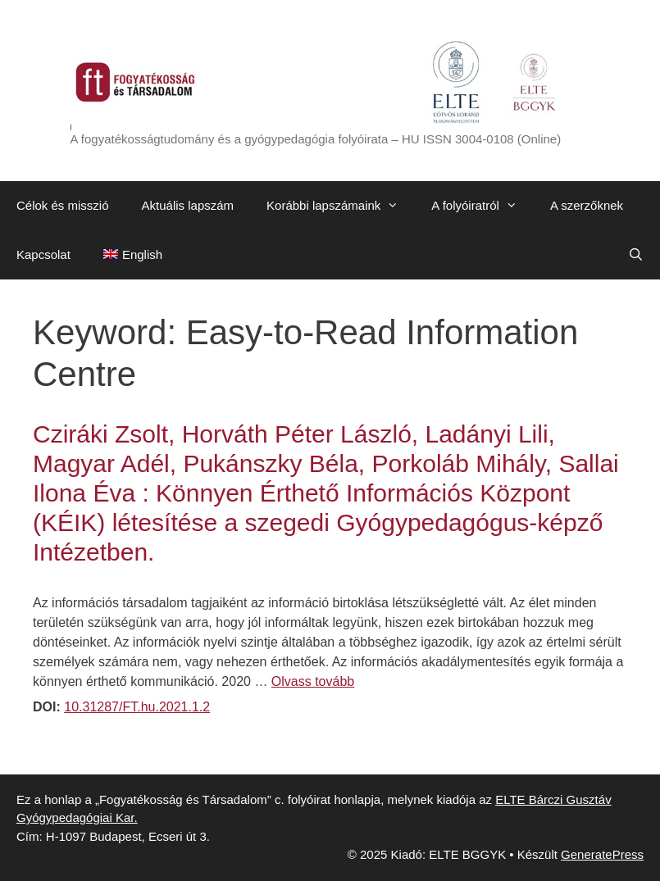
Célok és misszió (62, 205)
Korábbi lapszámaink (340, 205)
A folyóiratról (482, 205)
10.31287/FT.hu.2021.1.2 (137, 707)
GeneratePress (602, 854)
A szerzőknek (586, 205)
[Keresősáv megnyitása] (636, 254)
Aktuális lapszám (188, 205)
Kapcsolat (43, 254)
